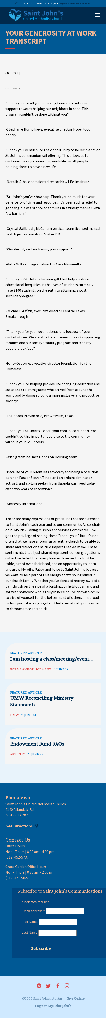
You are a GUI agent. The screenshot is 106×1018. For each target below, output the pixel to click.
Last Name (30, 932)
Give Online (76, 998)
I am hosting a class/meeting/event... (51, 658)
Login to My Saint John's (53, 1006)
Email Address (33, 911)
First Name (30, 922)
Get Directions (22, 826)
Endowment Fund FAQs (37, 743)
